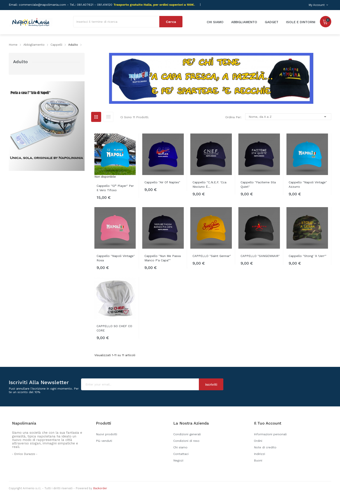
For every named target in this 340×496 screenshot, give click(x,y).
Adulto (20, 61)
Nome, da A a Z (288, 116)
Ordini (258, 440)
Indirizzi (259, 454)
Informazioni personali (270, 434)
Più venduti (104, 440)
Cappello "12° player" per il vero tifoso (115, 188)
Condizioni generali (187, 434)
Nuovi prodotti (106, 434)
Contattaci (181, 454)
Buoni (258, 460)
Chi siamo (180, 447)
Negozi (178, 460)
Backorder (100, 488)
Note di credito (265, 447)
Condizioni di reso (186, 440)
